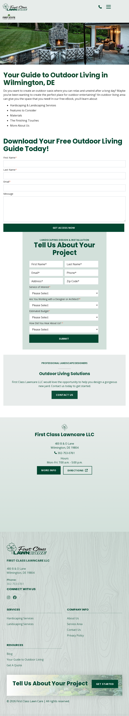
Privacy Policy (75, 638)
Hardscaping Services (20, 621)
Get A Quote (14, 668)
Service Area (74, 626)
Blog (10, 656)
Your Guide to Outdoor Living (25, 662)
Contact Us (74, 632)
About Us (73, 621)
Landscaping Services (20, 626)
